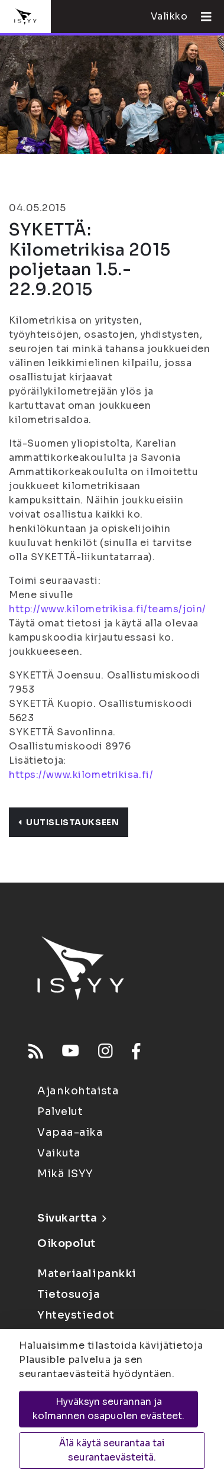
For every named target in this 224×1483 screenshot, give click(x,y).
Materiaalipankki (87, 1273)
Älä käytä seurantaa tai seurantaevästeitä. (112, 1450)
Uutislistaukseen (68, 822)
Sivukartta (71, 1217)
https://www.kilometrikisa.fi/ (81, 774)
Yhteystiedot (76, 1315)
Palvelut (60, 1111)
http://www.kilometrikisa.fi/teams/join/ (107, 609)
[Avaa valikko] (201, 16)
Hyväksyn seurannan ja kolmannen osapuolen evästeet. (108, 1408)
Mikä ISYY (65, 1173)
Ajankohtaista (78, 1090)
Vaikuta (59, 1152)
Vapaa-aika (70, 1132)
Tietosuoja (68, 1294)
